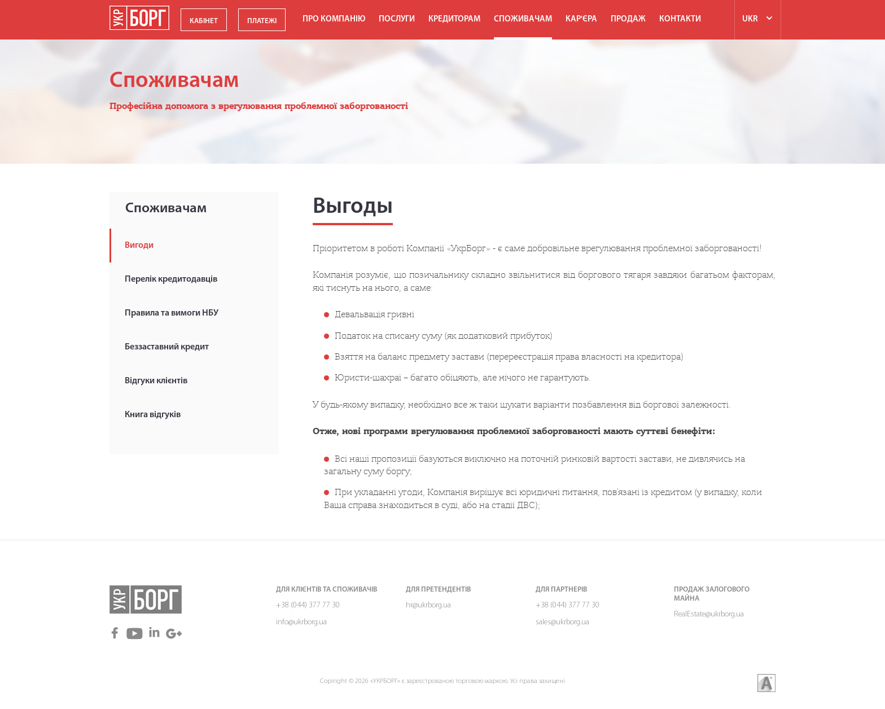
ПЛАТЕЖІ (262, 21)
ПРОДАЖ (628, 19)
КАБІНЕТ (204, 21)
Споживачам (523, 19)
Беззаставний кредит (167, 347)
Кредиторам (454, 19)
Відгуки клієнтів (156, 381)
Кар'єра (581, 19)
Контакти (680, 19)
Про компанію (334, 19)
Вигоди (139, 245)
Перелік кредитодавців (171, 279)
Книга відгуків (153, 414)
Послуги (397, 19)
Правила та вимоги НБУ (171, 313)
